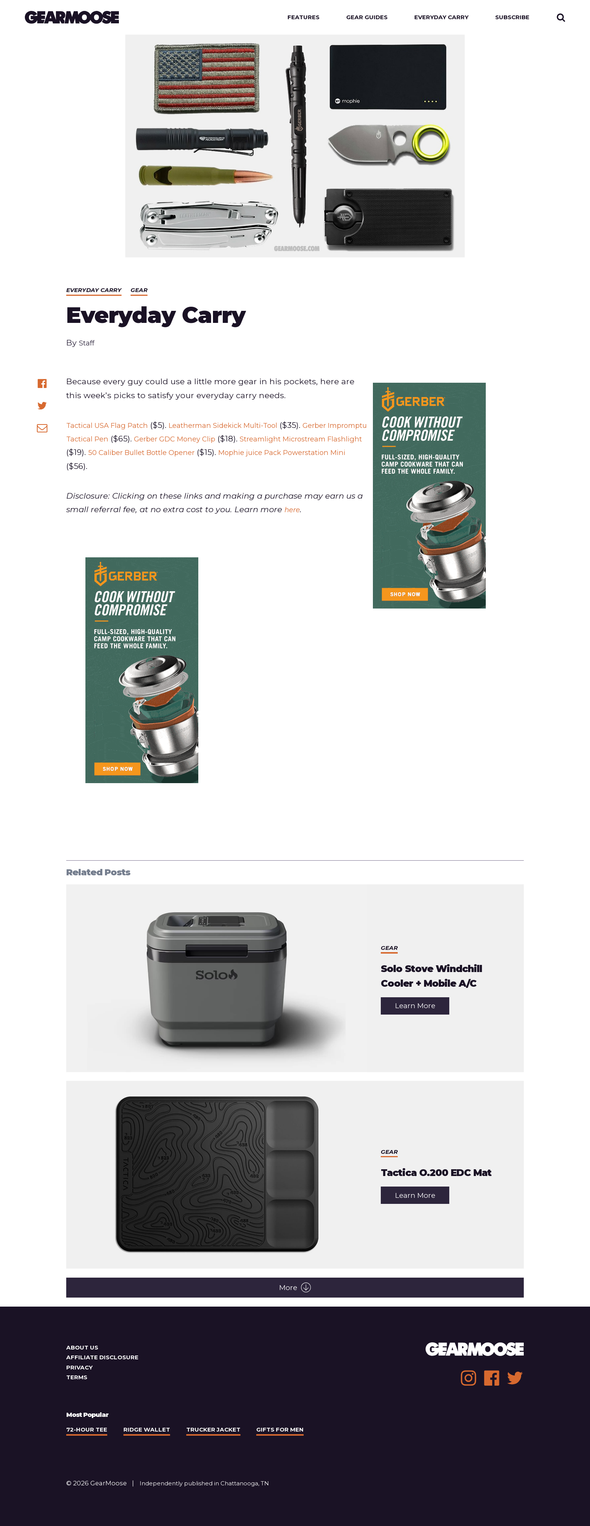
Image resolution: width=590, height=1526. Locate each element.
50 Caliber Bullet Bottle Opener (248, 454)
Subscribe (510, 18)
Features (289, 18)
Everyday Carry (435, 18)
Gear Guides (356, 18)
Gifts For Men (295, 1431)
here (293, 511)
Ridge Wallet (153, 1431)
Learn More (422, 1009)
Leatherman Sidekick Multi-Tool (247, 427)
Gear (145, 292)
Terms (77, 1379)
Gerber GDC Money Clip (239, 441)
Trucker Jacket (223, 1431)
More (295, 1290)
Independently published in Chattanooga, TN (213, 1485)
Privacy (80, 1369)
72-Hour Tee (88, 1431)
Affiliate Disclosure (105, 1359)
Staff (88, 345)
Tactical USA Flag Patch (114, 427)
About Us (83, 1349)
